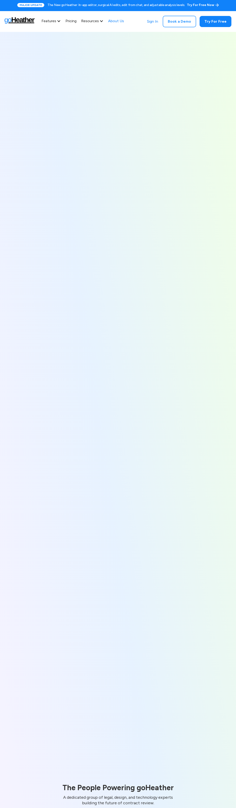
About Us (116, 21)
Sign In (152, 21)
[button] (52, 21)
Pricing (71, 21)
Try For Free (215, 21)
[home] (22, 21)
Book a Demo (179, 21)
